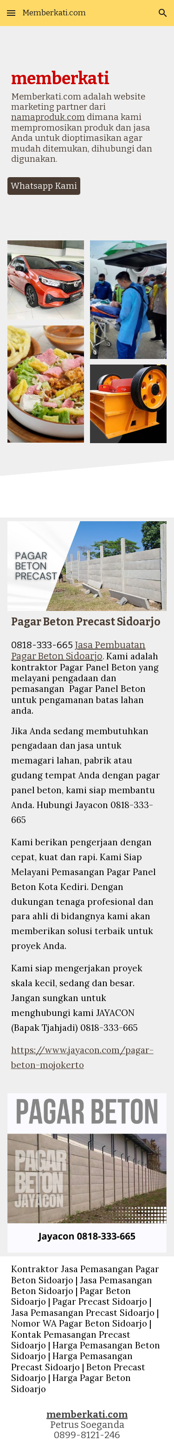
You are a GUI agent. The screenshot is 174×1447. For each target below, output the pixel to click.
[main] (87, 120)
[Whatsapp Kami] (44, 185)
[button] (11, 13)
